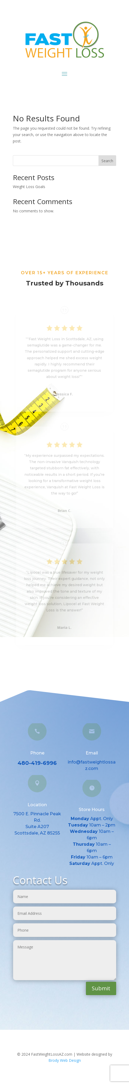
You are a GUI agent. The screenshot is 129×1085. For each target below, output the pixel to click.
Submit (101, 988)
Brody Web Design (64, 1060)
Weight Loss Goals (29, 186)
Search (107, 160)
